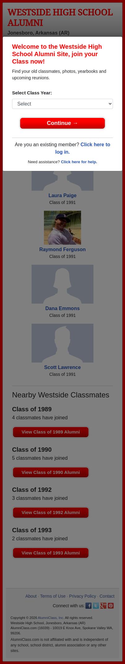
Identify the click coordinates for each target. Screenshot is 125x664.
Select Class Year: (32, 92)
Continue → (62, 123)
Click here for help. (79, 162)
